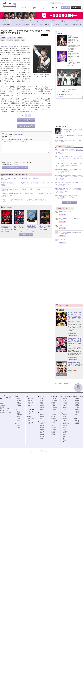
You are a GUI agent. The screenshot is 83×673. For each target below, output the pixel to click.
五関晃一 (53, 433)
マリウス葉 (54, 420)
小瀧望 (64, 409)
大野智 (30, 404)
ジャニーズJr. (66, 413)
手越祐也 (30, 424)
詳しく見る (71, 49)
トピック (44, 8)
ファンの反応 (9, 40)
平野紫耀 (65, 431)
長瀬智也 (19, 406)
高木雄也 (42, 433)
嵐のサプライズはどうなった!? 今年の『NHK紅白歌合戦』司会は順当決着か (20, 178)
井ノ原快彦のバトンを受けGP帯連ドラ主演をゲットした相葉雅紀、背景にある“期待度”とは (23, 200)
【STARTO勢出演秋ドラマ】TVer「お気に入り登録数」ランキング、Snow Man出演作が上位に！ (69, 164)
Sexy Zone (54, 413)
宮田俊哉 (53, 409)
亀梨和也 (74, 90)
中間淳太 (65, 402)
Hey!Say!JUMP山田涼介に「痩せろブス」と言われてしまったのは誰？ (69, 141)
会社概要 (2, 407)
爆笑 (23, 40)
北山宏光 (53, 398)
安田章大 (42, 404)
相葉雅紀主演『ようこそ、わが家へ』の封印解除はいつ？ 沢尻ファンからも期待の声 (22, 189)
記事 (34, 8)
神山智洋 (65, 404)
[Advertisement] (69, 112)
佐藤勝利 (53, 415)
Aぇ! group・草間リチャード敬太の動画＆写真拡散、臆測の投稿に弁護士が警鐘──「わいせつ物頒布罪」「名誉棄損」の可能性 (69, 190)
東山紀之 (77, 422)
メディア (17, 40)
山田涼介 (42, 424)
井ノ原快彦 (19, 415)
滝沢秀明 (30, 411)
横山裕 (41, 409)
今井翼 (30, 413)
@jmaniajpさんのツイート (62, 383)
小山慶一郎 (31, 418)
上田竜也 (69, 90)
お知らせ (2, 403)
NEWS (29, 416)
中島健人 (53, 416)
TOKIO (17, 397)
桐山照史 (65, 400)
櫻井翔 (30, 406)
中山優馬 (77, 407)
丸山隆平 (42, 402)
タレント (54, 8)
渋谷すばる (42, 398)
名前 (3, 137)
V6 (16, 409)
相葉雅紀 (20, 38)
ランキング (70, 146)
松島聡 (53, 422)
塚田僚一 (53, 435)
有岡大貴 (42, 431)
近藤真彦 (77, 409)
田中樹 (64, 416)
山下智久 (77, 413)
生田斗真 (77, 411)
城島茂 (18, 398)
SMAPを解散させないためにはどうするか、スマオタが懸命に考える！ (69, 233)
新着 (60, 146)
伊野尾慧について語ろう (63, 212)
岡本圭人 (42, 429)
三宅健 (18, 418)
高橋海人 (65, 435)
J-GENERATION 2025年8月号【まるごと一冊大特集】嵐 (6, 228)
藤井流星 (65, 406)
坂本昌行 (19, 411)
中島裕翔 (42, 427)
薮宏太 (41, 438)
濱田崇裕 (65, 407)
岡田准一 (19, 420)
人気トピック (60, 208)
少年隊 (75, 418)
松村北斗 (65, 420)
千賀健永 (53, 406)
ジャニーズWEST (67, 397)
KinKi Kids (19, 424)
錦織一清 (77, 420)
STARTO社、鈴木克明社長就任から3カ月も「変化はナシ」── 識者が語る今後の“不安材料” (69, 170)
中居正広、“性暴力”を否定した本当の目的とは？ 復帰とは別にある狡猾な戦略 (69, 183)
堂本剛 (18, 427)
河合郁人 (53, 431)
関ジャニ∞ (42, 397)
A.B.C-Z (53, 426)
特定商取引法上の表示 (5, 412)
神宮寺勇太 (66, 427)
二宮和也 (30, 402)
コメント (4, 140)
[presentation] (16, 156)
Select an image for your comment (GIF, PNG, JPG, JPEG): (18, 162)
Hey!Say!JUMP (43, 422)
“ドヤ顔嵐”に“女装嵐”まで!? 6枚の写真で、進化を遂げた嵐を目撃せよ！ (72, 130)
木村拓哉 (77, 400)
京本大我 (65, 415)
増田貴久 (30, 422)
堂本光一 (19, 426)
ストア (24, 8)
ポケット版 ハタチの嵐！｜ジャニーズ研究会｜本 (19, 228)
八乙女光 (42, 436)
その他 (76, 415)
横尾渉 (53, 404)
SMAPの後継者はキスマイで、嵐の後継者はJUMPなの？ (68, 219)
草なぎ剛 (77, 404)
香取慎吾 (77, 406)
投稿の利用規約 (18, 134)
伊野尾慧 (42, 435)
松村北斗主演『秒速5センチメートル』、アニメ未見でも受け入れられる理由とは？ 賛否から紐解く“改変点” (69, 158)
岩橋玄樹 (65, 425)
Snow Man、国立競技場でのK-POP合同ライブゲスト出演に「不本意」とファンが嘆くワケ (69, 196)
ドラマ (2, 40)
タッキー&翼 (30, 409)
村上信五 (42, 407)
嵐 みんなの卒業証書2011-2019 (44, 227)
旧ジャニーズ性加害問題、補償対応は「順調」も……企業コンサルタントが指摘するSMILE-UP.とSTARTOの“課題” (69, 151)
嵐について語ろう (61, 240)
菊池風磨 (53, 418)
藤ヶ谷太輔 (54, 400)
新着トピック (69, 208)
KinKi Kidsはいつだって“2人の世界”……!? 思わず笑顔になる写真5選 (69, 136)
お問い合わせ (3, 405)
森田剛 (18, 416)
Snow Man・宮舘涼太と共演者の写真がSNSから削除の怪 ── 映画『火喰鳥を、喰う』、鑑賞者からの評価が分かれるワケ (69, 177)
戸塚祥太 (53, 429)
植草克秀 (77, 424)
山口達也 (19, 400)
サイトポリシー (4, 410)
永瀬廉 (64, 433)
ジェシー (65, 422)
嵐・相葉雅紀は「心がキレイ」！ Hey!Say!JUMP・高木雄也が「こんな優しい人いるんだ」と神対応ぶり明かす (26, 183)
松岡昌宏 (19, 404)
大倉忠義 (42, 406)
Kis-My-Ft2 (54, 397)
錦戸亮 (41, 400)
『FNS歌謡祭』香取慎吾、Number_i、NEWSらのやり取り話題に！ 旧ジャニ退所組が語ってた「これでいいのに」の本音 (26, 194)
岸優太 (64, 429)
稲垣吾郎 (77, 402)
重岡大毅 (65, 398)
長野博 (18, 413)
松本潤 (30, 400)
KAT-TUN (3, 38)
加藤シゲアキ (31, 420)
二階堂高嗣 (54, 407)
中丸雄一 (10, 38)
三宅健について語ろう (62, 226)
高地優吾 (65, 418)
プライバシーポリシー (5, 409)
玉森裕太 (53, 402)
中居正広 (77, 398)
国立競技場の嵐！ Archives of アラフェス (32, 228)
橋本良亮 (53, 427)
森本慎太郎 (66, 424)
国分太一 (19, 402)
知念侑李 (42, 426)
